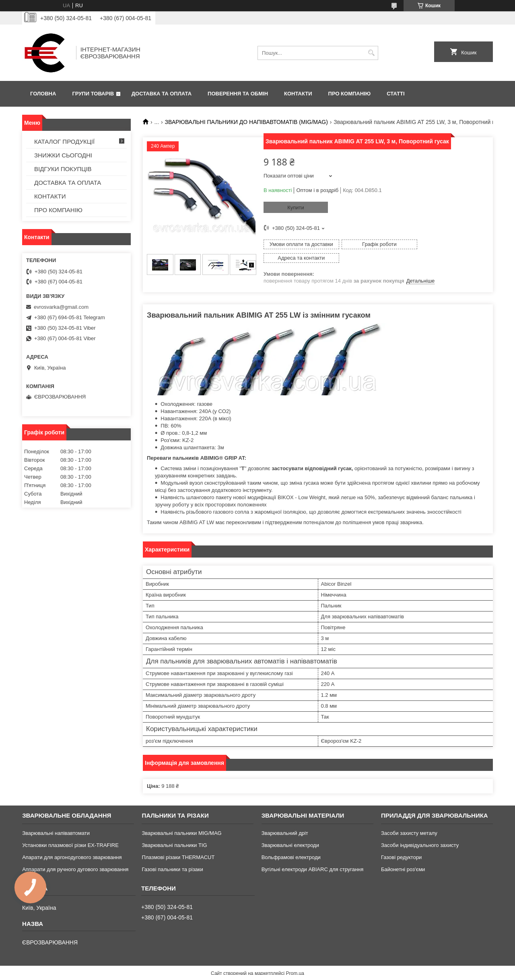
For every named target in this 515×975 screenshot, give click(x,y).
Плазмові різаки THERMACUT (178, 844)
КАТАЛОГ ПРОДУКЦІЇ (64, 141)
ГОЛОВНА (43, 94)
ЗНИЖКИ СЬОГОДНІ (63, 155)
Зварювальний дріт (285, 820)
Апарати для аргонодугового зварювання (72, 844)
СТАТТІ (395, 94)
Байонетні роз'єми (403, 856)
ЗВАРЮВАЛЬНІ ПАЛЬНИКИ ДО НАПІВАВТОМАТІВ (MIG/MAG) (246, 122)
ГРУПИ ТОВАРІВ (93, 94)
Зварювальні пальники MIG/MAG (181, 820)
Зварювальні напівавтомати (56, 820)
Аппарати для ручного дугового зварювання (75, 856)
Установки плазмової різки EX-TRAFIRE (70, 832)
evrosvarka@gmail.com (61, 307)
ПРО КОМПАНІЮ (349, 94)
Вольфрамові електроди (291, 844)
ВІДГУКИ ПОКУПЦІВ (63, 168)
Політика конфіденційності (314, 967)
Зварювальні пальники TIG (174, 832)
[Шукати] (371, 53)
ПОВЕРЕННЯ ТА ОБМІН (238, 94)
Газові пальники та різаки (172, 856)
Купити (295, 208)
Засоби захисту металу (409, 820)
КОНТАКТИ (298, 94)
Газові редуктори (401, 844)
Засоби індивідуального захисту (420, 832)
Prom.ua (295, 960)
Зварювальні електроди (290, 832)
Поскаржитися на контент (251, 967)
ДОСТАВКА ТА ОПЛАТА (162, 94)
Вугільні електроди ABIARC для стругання (313, 856)
